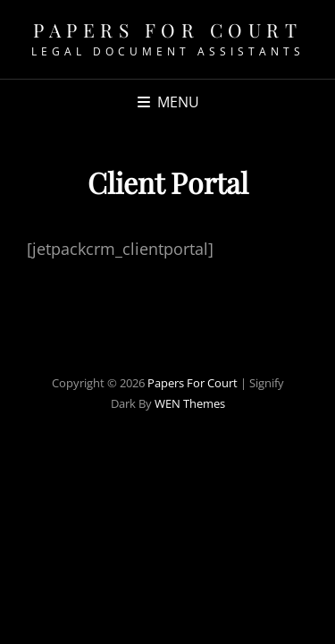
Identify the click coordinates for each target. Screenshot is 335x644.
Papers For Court (167, 29)
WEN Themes (190, 403)
